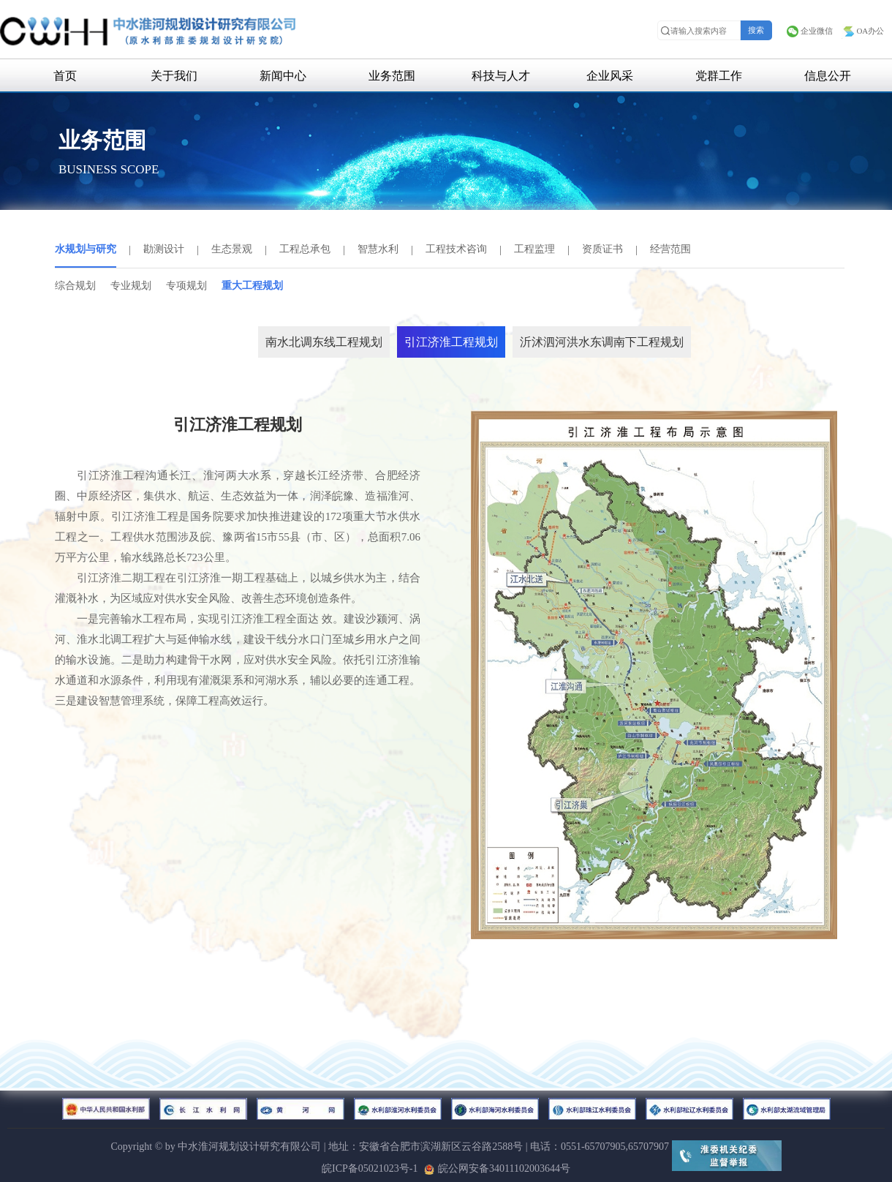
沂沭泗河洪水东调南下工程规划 (602, 342)
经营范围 (670, 249)
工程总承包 (304, 249)
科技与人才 (501, 75)
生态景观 (231, 249)
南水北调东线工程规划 (323, 342)
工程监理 (534, 249)
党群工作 (718, 75)
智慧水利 (378, 249)
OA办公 (863, 30)
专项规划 (186, 285)
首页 (65, 75)
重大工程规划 (252, 285)
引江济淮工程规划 (451, 342)
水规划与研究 (85, 249)
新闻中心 (283, 75)
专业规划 (130, 285)
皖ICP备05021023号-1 (369, 1168)
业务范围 (391, 75)
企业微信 (809, 30)
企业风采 (609, 75)
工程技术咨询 (456, 249)
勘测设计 (163, 249)
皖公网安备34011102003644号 (497, 1168)
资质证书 (602, 249)
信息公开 (827, 75)
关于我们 (174, 75)
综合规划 (75, 285)
